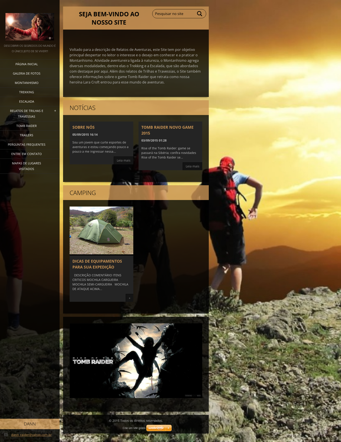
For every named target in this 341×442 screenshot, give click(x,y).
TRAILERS (26, 135)
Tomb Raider (26, 126)
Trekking (26, 92)
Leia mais (123, 160)
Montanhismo (26, 83)
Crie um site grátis (134, 428)
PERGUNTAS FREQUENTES (26, 144)
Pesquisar (200, 13)
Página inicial (26, 64)
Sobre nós (83, 127)
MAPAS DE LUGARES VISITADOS (26, 166)
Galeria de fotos (26, 73)
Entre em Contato (26, 154)
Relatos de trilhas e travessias (26, 113)
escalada (26, 101)
